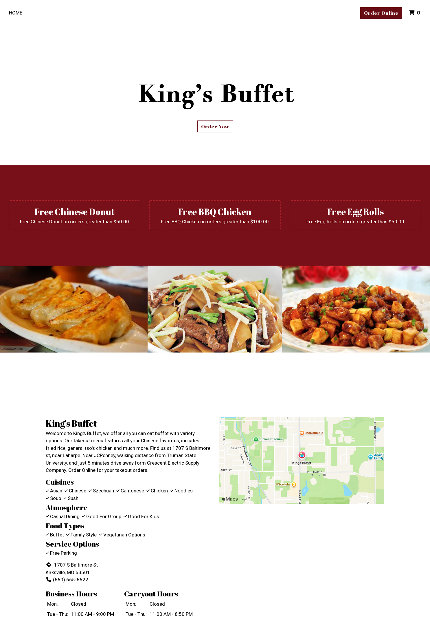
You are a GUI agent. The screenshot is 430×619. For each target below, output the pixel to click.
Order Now (215, 126)
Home (15, 13)
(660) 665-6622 (67, 580)
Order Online (381, 13)
